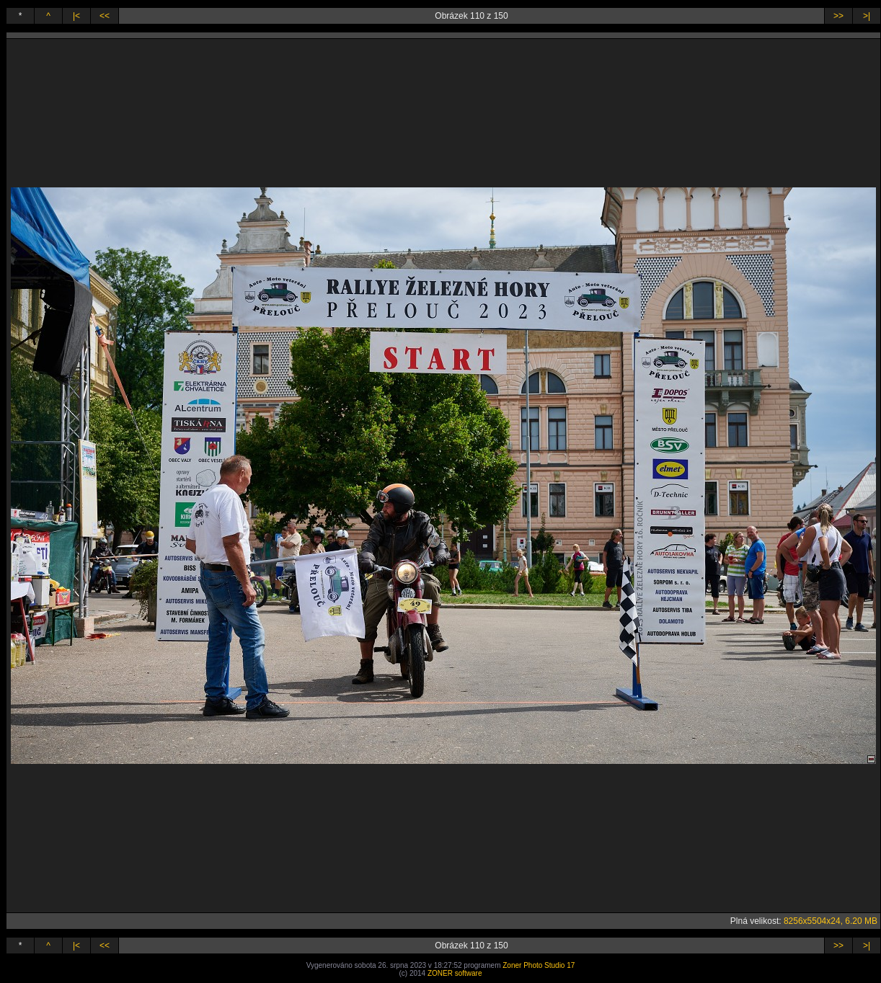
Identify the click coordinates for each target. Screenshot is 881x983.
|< (76, 16)
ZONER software (455, 973)
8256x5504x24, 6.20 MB (830, 921)
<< (104, 16)
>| (866, 16)
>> (838, 16)
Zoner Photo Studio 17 (539, 965)
